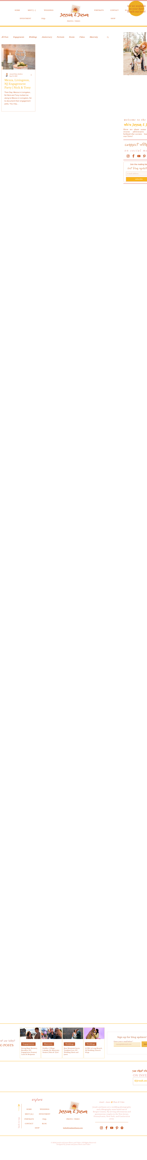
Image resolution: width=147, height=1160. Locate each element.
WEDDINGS (48, 10)
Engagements (18, 37)
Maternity (94, 37)
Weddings (33, 37)
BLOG (44, 1123)
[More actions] (32, 74)
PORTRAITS (99, 10)
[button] (108, 37)
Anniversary (47, 37)
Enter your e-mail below (123, 1041)
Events (72, 37)
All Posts (4, 37)
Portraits (60, 37)
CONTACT (114, 10)
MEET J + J (32, 10)
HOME (17, 10)
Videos (82, 37)
